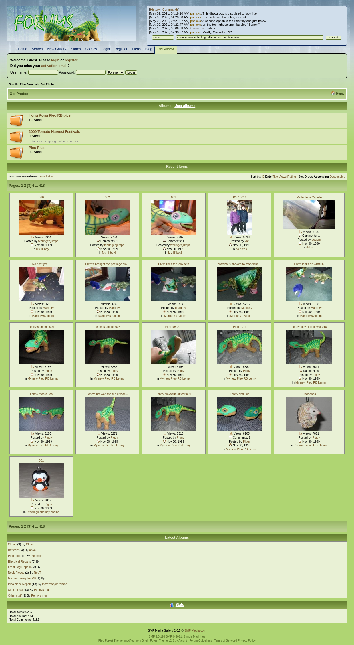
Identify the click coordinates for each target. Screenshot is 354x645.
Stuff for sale (16, 589)
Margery (48, 307)
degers (316, 239)
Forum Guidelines (200, 640)
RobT (37, 572)
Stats (180, 605)
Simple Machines (194, 636)
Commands (170, 9)
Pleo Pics (36, 147)
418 (42, 186)
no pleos (241, 249)
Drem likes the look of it (173, 264)
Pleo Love (15, 555)
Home (340, 93)
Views (282, 176)
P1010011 (239, 197)
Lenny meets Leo (41, 393)
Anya (32, 550)
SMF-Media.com (195, 630)
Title (275, 176)
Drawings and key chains (310, 445)
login (55, 60)
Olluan (12, 544)
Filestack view (45, 176)
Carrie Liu (197, 28)
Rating (291, 176)
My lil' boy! (43, 249)
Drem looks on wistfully (309, 264)
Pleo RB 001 (173, 326)
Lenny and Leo (239, 393)
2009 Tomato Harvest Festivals (54, 131)
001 (173, 197)
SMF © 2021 (174, 636)
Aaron (182, 640)
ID (263, 176)
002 (107, 197)
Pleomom (37, 555)
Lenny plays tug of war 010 (309, 326)
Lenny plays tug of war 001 (173, 393)
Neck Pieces (16, 572)
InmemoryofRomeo (54, 584)
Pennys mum (42, 589)
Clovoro (31, 544)
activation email (54, 66)
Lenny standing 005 (107, 326)
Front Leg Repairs (20, 567)
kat (247, 241)
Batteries (14, 550)
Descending (337, 176)
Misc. (310, 247)
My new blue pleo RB (22, 578)
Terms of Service (224, 640)
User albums (184, 106)
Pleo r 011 (239, 326)
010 (41, 197)
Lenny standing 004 (41, 326)
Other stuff (15, 595)
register (71, 60)
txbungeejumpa (48, 241)
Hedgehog (309, 393)
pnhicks (195, 13)
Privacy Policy (247, 640)
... (37, 186)
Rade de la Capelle (309, 197)
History (155, 9)
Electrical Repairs (19, 561)
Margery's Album (43, 315)
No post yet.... (41, 264)
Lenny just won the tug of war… (107, 393)
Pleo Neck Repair (19, 584)
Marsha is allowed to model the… (240, 264)
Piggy (48, 370)
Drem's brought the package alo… (107, 264)
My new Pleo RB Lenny (42, 378)
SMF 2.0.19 (156, 636)
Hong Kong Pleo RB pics (49, 115)
